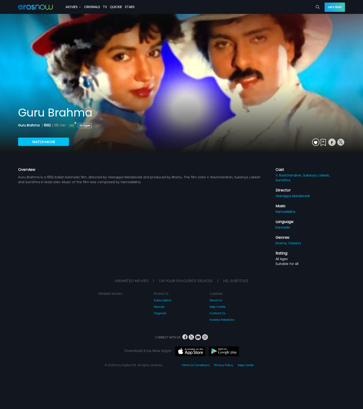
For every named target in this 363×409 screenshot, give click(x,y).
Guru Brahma (29, 125)
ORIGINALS (92, 7)
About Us (216, 300)
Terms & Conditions (196, 365)
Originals (160, 313)
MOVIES (73, 7)
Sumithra (282, 180)
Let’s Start (334, 7)
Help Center (217, 307)
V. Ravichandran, (289, 175)
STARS (130, 7)
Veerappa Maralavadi (292, 196)
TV (105, 7)
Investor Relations (222, 320)
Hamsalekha (285, 211)
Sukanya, (310, 175)
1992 (47, 125)
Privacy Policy (223, 365)
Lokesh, (324, 175)
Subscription (163, 300)
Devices (159, 307)
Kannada (282, 227)
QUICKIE (116, 7)
